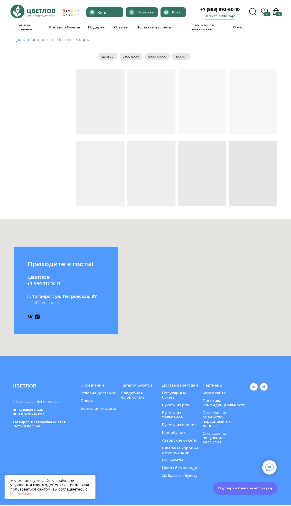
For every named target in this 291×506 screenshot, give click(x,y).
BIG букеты (172, 461)
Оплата (87, 402)
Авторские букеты (179, 441)
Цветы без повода (179, 469)
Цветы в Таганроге (32, 40)
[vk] (30, 318)
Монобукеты (174, 433)
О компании (92, 386)
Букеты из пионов (179, 426)
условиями (21, 493)
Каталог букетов (137, 386)
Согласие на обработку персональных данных (217, 420)
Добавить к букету (179, 476)
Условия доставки (97, 394)
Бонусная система (98, 409)
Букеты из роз (175, 406)
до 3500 (106, 57)
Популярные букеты (174, 396)
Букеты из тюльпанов (172, 416)
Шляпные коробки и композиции (180, 451)
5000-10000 (158, 57)
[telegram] (264, 390)
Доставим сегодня (180, 386)
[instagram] (37, 318)
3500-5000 (130, 57)
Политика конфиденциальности (224, 404)
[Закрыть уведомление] (92, 478)
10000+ (183, 57)
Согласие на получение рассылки (214, 438)
